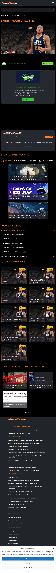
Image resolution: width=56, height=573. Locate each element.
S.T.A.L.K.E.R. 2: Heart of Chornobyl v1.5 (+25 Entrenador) (24, 470)
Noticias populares (13, 543)
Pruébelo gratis (47, 63)
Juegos (9, 15)
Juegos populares (12, 531)
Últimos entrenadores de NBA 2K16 (13, 230)
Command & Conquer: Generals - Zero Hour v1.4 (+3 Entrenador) (26, 440)
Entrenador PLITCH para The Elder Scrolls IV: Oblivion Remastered (26, 452)
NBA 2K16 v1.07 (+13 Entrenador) (13, 247)
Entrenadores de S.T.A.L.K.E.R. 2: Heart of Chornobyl (22, 430)
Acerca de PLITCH (28, 99)
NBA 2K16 (17, 15)
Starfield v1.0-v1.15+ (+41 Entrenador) (18, 449)
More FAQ (28, 412)
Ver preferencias (28, 567)
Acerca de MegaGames (14, 517)
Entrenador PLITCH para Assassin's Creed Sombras (22, 461)
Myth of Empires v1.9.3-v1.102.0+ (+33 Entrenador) (22, 498)
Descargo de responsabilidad (16, 524)
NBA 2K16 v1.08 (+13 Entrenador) (13, 243)
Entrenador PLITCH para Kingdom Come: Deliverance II (23, 464)
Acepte (28, 558)
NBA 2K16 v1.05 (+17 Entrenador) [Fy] (14, 252)
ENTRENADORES (20, 161)
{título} (27, 571)
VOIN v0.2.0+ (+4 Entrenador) (16, 504)
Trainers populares (13, 534)
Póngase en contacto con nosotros (17, 520)
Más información (28, 147)
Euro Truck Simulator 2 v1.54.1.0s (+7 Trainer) (20, 501)
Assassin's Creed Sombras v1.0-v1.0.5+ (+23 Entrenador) (23, 443)
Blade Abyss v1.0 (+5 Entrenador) (17, 507)
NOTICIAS (7, 161)
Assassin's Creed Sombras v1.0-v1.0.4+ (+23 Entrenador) (23, 480)
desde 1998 (48, 137)
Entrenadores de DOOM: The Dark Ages (19, 433)
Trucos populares (12, 540)
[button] (53, 548)
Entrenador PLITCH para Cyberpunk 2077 (19, 446)
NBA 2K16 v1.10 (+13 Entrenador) (13, 234)
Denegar (28, 563)
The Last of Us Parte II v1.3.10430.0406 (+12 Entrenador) (24, 491)
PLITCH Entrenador (13, 477)
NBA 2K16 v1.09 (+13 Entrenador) (13, 239)
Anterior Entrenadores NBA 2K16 (15, 257)
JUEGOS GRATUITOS (46, 161)
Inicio (2, 15)
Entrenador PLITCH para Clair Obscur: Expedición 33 (22, 467)
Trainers (24, 15)
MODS (33, 161)
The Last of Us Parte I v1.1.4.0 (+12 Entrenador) (21, 495)
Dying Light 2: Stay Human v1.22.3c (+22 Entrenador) (22, 483)
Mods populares (12, 537)
